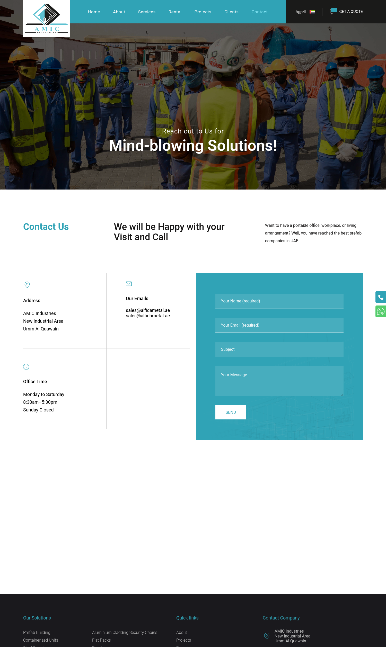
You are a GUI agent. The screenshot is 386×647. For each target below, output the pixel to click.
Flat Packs (101, 641)
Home (94, 12)
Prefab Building (36, 634)
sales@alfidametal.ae (148, 310)
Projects (202, 12)
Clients (231, 12)
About (119, 12)
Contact (259, 12)
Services (146, 12)
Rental (174, 12)
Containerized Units (40, 641)
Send (231, 413)
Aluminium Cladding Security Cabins (124, 634)
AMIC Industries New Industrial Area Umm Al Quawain (286, 637)
